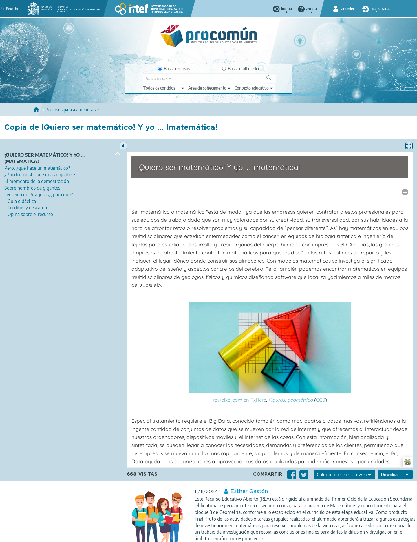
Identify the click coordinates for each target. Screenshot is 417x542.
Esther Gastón (249, 491)
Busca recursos (174, 69)
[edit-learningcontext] (254, 88)
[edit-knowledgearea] (209, 88)
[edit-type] (164, 88)
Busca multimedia (240, 69)
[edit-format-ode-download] (395, 474)
